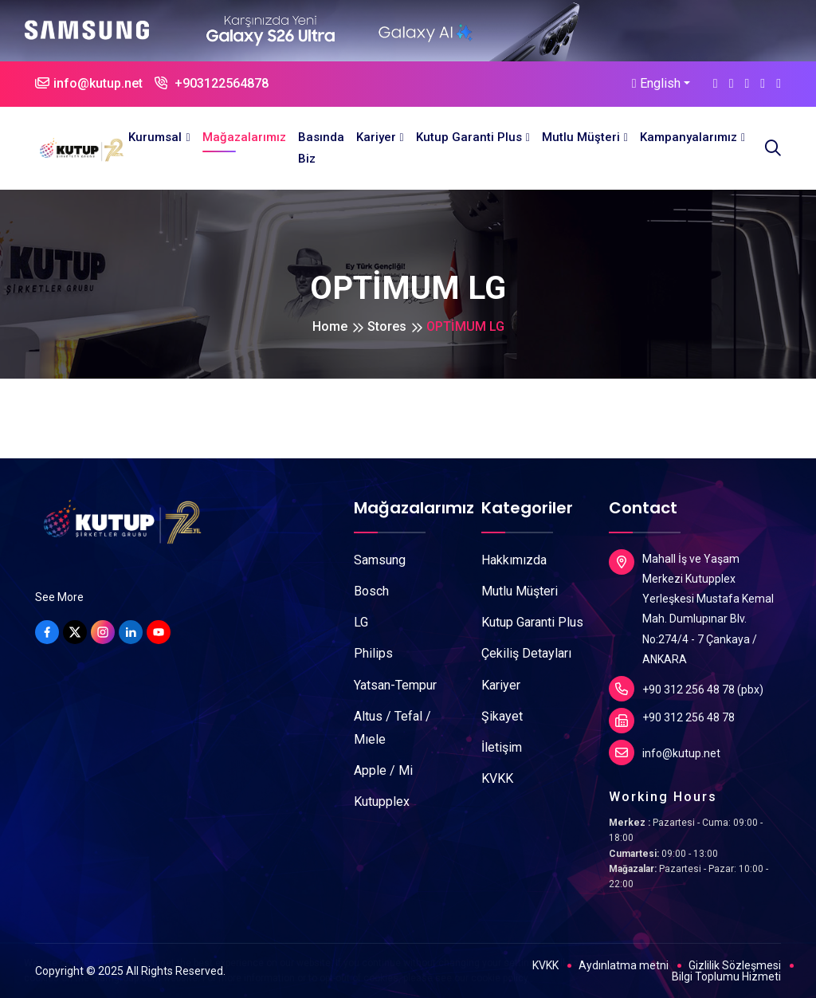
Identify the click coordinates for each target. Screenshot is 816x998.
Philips (373, 653)
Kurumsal (155, 137)
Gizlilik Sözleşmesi (734, 965)
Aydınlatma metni (624, 965)
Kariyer (376, 137)
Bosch (371, 591)
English (656, 83)
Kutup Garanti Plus (469, 137)
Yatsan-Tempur (395, 685)
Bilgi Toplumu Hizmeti (726, 976)
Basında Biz (321, 148)
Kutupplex (382, 801)
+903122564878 (212, 83)
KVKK (497, 778)
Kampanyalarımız (688, 137)
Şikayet (502, 716)
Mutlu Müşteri (581, 137)
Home (329, 326)
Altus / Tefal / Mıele (392, 728)
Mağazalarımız (244, 137)
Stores (386, 326)
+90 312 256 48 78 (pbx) (686, 688)
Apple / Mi (383, 770)
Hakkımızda (514, 560)
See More (59, 597)
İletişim (501, 747)
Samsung (380, 560)
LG (361, 622)
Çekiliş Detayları (526, 653)
